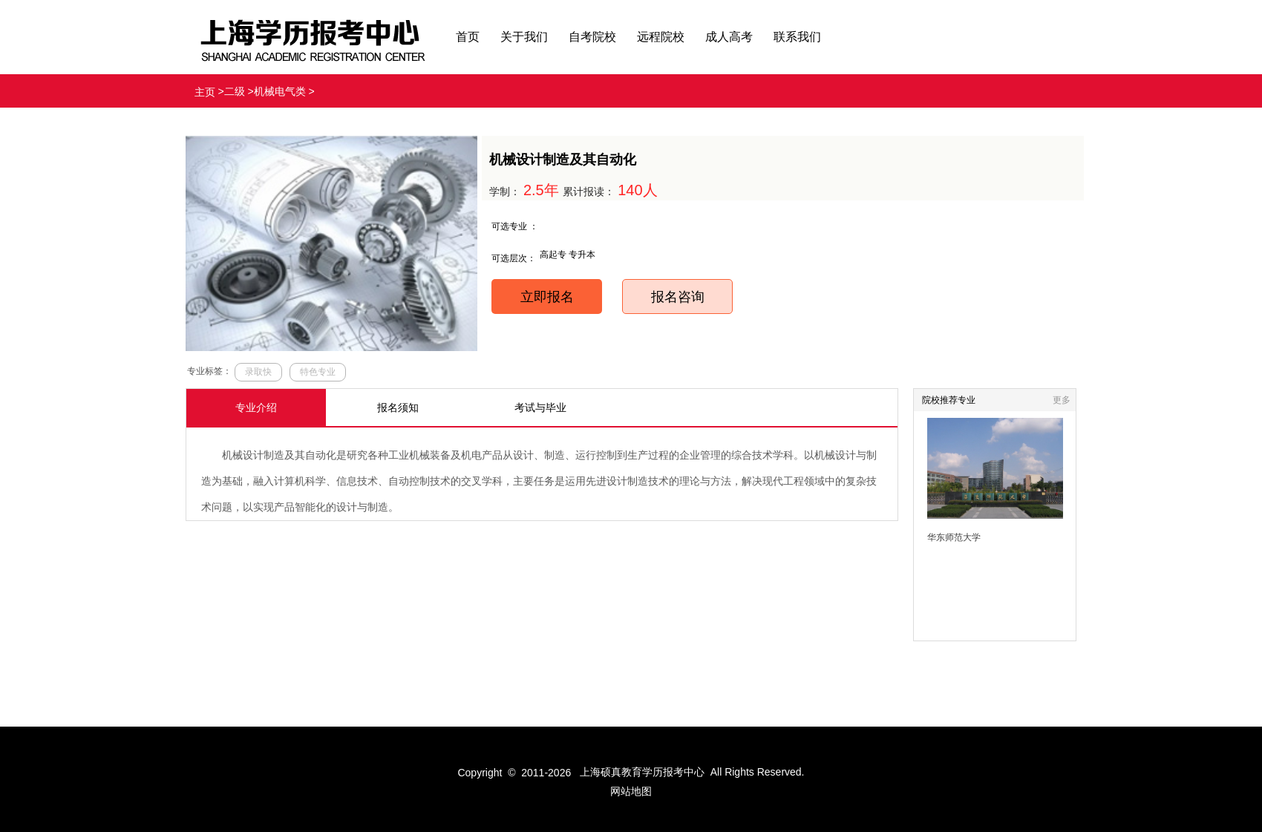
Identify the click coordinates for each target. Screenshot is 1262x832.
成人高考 (729, 36)
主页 (204, 92)
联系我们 (797, 36)
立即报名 (547, 296)
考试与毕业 (540, 407)
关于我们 (524, 36)
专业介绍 (256, 407)
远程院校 (660, 36)
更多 (1061, 400)
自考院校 (592, 36)
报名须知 (398, 407)
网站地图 (631, 791)
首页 (468, 36)
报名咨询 (677, 296)
